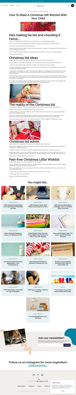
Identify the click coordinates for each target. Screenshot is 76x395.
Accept (62, 391)
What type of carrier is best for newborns (38, 290)
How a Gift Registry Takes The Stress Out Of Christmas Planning (63, 234)
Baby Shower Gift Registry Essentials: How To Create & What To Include (63, 206)
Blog (18, 5)
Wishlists (12, 5)
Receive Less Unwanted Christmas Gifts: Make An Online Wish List (63, 263)
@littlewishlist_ (38, 365)
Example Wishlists (13, 202)
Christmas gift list (19, 176)
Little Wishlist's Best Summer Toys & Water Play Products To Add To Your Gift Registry (38, 234)
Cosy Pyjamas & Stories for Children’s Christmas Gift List (38, 262)
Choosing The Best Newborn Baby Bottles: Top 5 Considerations (13, 263)
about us (47, 386)
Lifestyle (63, 287)
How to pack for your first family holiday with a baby (62, 290)
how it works (21, 386)
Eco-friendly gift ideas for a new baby (38, 317)
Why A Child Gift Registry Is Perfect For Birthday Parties (13, 234)
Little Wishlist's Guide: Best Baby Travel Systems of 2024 (38, 206)
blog (39, 386)
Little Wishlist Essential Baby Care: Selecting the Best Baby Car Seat (13, 206)
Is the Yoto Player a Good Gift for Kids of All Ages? (13, 290)
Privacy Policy (66, 388)
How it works (5, 5)
